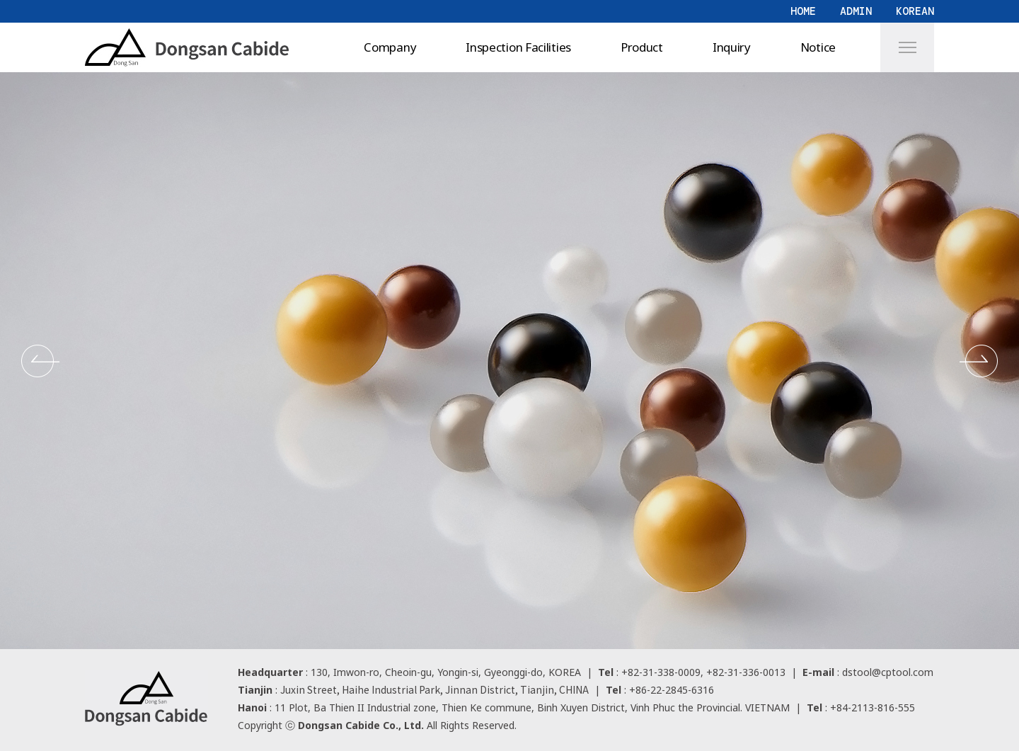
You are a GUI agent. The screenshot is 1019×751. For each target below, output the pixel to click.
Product (642, 47)
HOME (803, 11)
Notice (818, 47)
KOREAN (915, 11)
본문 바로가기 (0, 0)
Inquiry (732, 47)
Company (390, 47)
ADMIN (856, 11)
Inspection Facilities (518, 47)
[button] (40, 361)
